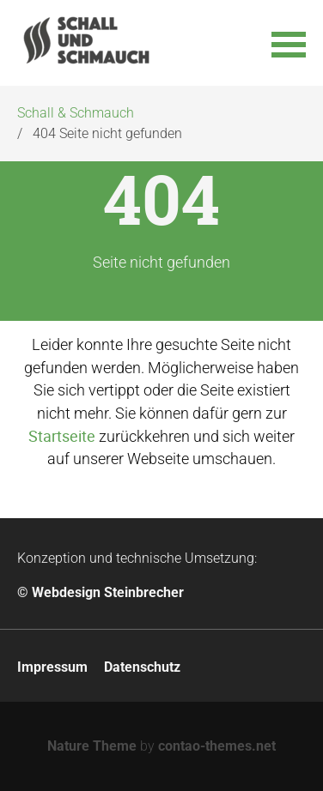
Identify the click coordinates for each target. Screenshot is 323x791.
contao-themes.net (217, 746)
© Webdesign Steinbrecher (100, 592)
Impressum (52, 667)
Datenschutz (142, 667)
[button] (288, 43)
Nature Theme (92, 746)
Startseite (61, 436)
